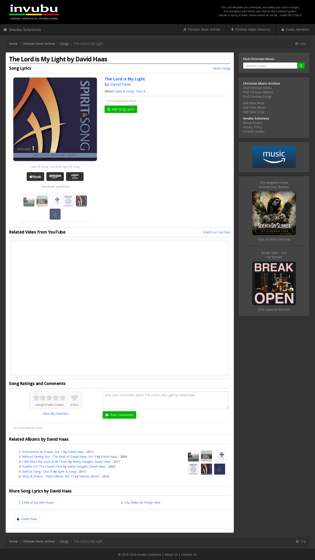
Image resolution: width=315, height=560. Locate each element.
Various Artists (89, 476)
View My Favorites (56, 413)
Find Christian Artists (257, 88)
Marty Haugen (83, 461)
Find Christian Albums (258, 92)
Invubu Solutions (22, 29)
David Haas (120, 84)
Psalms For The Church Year (42, 466)
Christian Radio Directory (250, 29)
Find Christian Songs (257, 96)
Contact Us (189, 554)
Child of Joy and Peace (38, 502)
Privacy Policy (252, 127)
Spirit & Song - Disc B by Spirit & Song (55, 166)
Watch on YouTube (217, 232)
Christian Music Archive (201, 29)
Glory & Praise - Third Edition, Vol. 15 (48, 476)
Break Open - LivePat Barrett (274, 255)
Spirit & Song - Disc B (130, 91)
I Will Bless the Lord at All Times (45, 461)
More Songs (222, 68)
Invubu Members (296, 29)
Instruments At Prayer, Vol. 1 (42, 452)
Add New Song (253, 112)
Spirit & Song (67, 471)
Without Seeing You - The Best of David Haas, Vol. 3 (59, 456)
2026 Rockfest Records (274, 239)
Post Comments (119, 415)
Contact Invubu (253, 131)
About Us (171, 554)
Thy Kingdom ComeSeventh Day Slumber (274, 184)
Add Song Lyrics (120, 109)
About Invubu (252, 123)
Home (13, 44)
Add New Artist (253, 103)
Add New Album (254, 107)
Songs (64, 44)
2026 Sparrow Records (274, 309)
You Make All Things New (142, 502)
